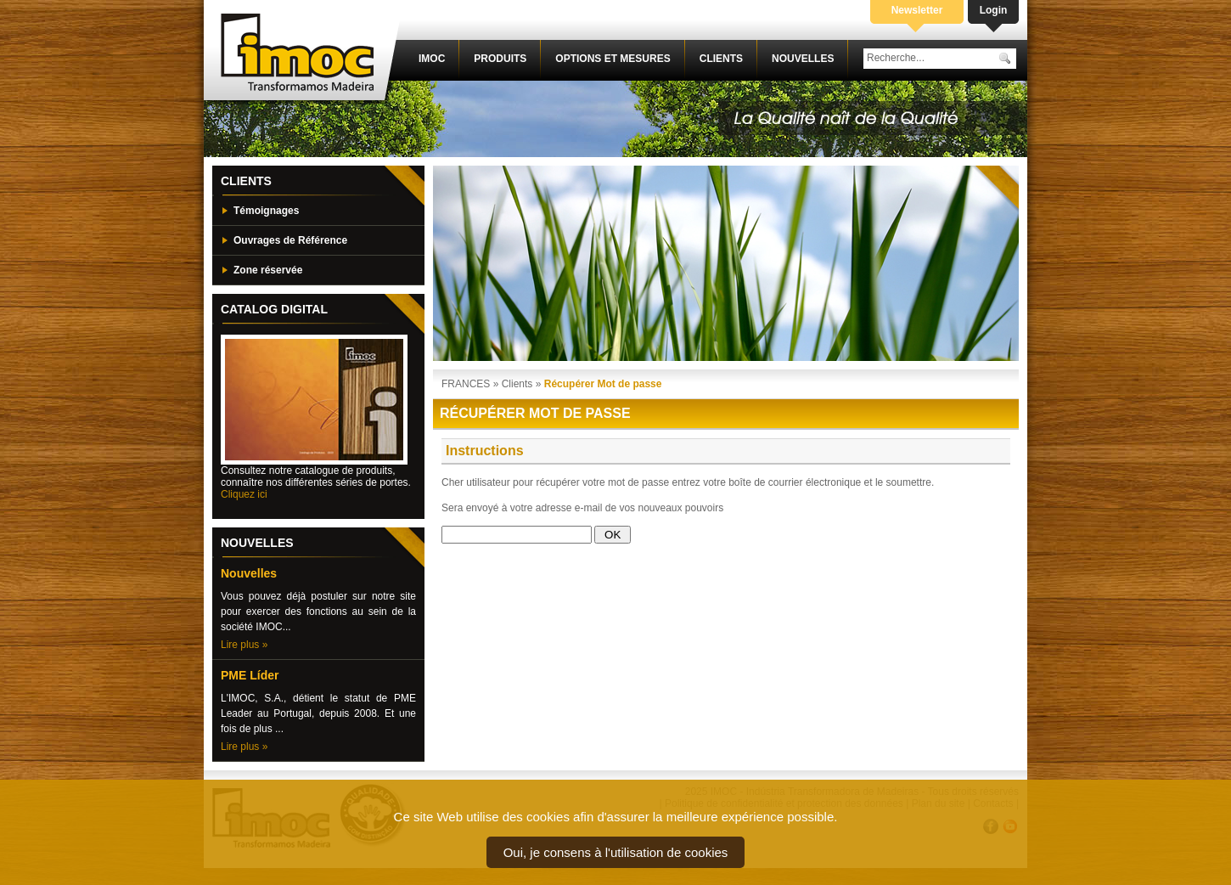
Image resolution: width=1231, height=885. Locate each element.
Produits (500, 59)
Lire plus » (244, 645)
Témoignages (266, 211)
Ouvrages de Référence (290, 240)
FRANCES (465, 384)
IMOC (432, 59)
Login (994, 10)
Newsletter (917, 10)
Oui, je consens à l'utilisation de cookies (615, 852)
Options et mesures (612, 59)
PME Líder (249, 675)
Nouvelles (803, 59)
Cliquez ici (244, 494)
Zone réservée (267, 270)
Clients (721, 59)
